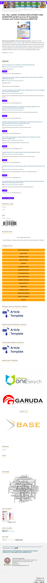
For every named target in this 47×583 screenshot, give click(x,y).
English (3, 449)
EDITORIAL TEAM (23, 256)
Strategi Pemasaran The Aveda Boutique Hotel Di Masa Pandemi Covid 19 (21, 152)
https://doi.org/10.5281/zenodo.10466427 (14, 140)
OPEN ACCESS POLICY (23, 276)
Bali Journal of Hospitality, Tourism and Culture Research (16, 546)
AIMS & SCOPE (23, 253)
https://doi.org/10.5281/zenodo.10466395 (14, 110)
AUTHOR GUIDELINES (23, 280)
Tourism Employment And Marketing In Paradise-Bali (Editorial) (18, 64)
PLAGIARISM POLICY (23, 273)
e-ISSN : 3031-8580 (6, 218)
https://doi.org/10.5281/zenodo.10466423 (14, 125)
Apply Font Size (19, 539)
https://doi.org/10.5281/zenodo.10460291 (14, 80)
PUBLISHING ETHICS (23, 266)
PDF (5, 71)
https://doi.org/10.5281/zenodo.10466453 (14, 184)
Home (3, 8)
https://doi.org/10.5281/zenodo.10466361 (14, 93)
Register (4, 207)
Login (3, 209)
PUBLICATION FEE (23, 283)
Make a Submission (8, 198)
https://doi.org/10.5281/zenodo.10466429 (14, 154)
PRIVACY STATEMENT (23, 296)
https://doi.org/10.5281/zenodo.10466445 (14, 169)
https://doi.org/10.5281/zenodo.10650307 (14, 66)
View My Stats (11, 531)
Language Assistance (17, 42)
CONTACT (23, 299)
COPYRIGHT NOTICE (23, 289)
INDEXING (23, 263)
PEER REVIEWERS (23, 260)
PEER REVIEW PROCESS (23, 293)
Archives (8, 8)
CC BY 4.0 (14, 548)
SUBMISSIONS (23, 286)
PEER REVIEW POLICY (23, 270)
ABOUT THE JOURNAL (23, 250)
